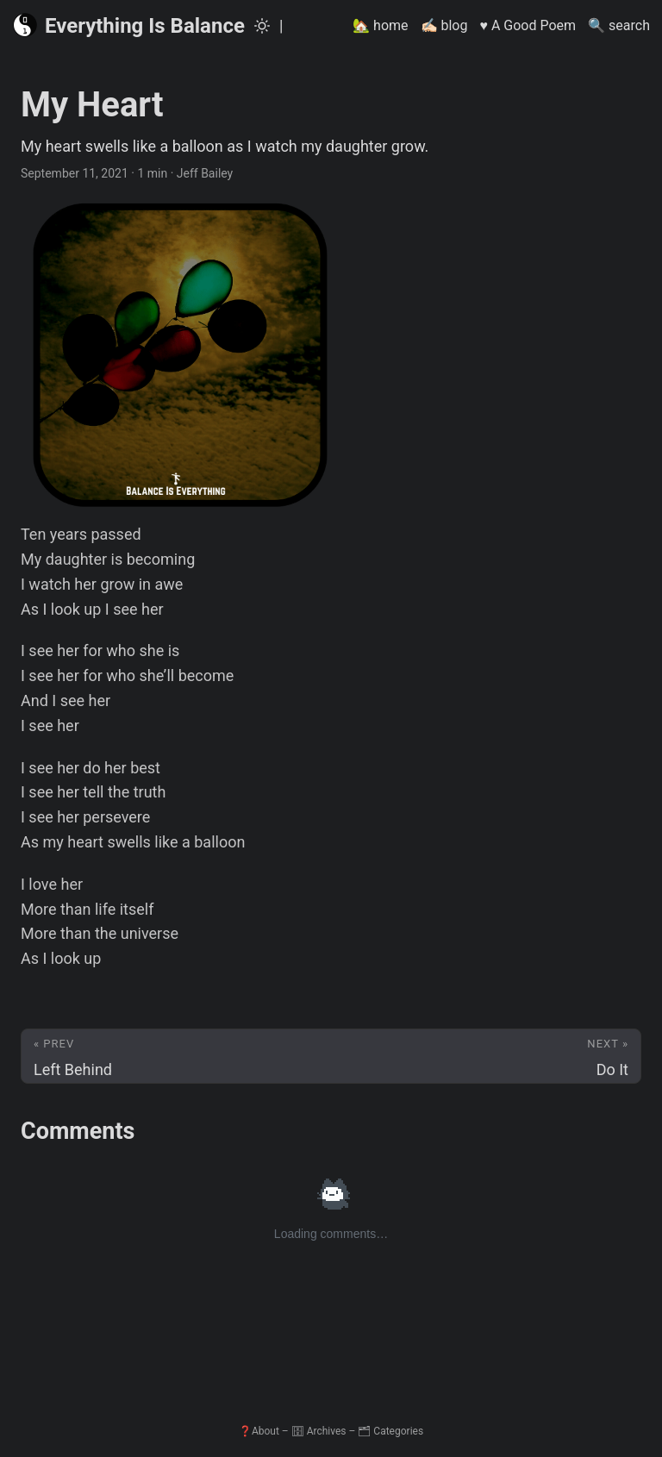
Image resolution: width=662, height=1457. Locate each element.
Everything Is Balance (128, 25)
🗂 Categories (390, 1431)
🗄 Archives (319, 1431)
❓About (259, 1431)
